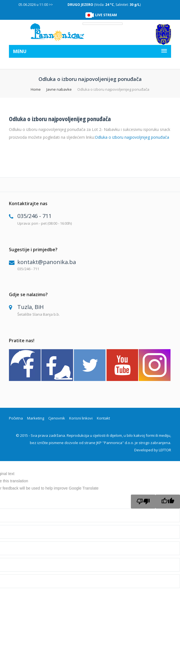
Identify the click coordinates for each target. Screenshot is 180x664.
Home (36, 89)
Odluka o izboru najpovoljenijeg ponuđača (60, 118)
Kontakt (103, 418)
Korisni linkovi (81, 418)
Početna (16, 418)
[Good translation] (167, 502)
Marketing (35, 418)
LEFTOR (165, 449)
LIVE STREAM (106, 15)
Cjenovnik (56, 418)
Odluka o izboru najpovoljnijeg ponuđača (132, 137)
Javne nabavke (59, 89)
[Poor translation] (143, 502)
